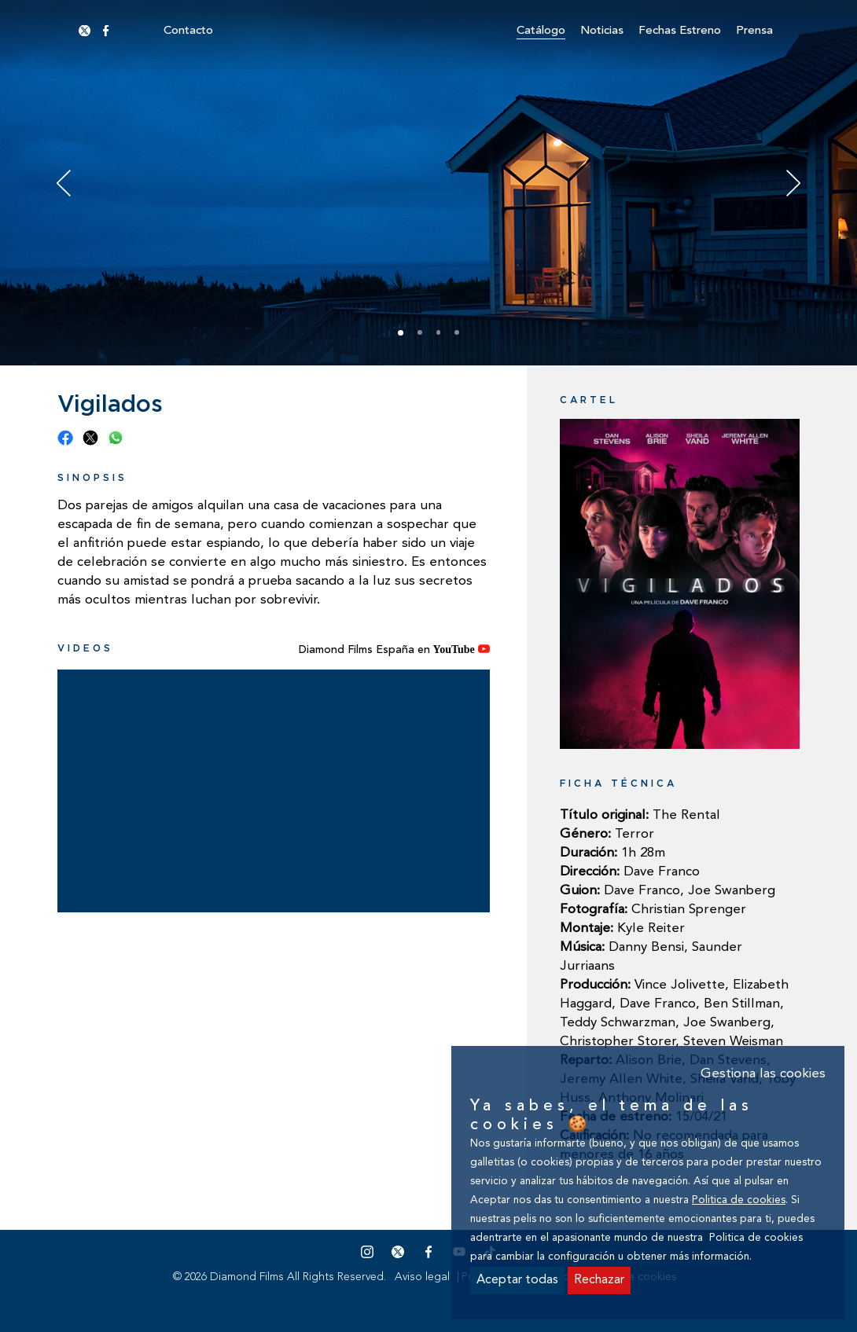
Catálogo (541, 31)
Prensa (754, 31)
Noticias (601, 31)
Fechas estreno (679, 31)
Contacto (188, 31)
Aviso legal (422, 1276)
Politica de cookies (738, 1200)
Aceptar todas (517, 1280)
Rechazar (599, 1280)
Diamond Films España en (394, 649)
